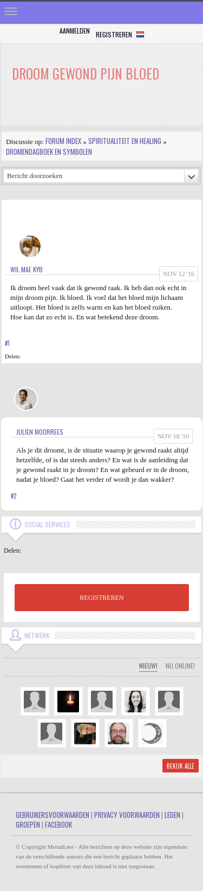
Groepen (28, 824)
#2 (13, 496)
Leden (172, 814)
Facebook (58, 824)
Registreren (114, 34)
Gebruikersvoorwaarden (52, 814)
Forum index (63, 140)
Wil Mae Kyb (26, 269)
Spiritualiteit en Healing (124, 140)
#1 (7, 343)
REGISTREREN (101, 597)
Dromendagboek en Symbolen (49, 151)
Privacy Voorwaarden (127, 814)
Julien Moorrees (39, 431)
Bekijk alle (180, 766)
